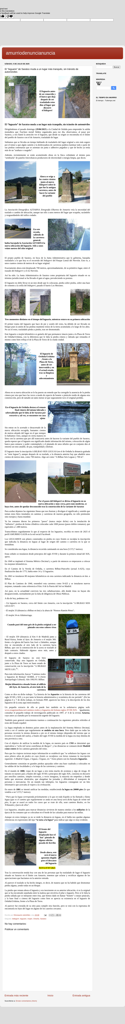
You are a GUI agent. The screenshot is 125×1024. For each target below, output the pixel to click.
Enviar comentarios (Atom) (26, 1001)
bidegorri (15, 919)
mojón (30, 919)
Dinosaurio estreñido (22, 915)
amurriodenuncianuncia (30, 53)
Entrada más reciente (16, 995)
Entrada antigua (81, 995)
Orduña (36, 919)
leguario (23, 919)
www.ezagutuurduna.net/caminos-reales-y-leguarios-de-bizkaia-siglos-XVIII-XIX (41, 710)
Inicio (50, 995)
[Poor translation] (9, 16)
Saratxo (43, 919)
